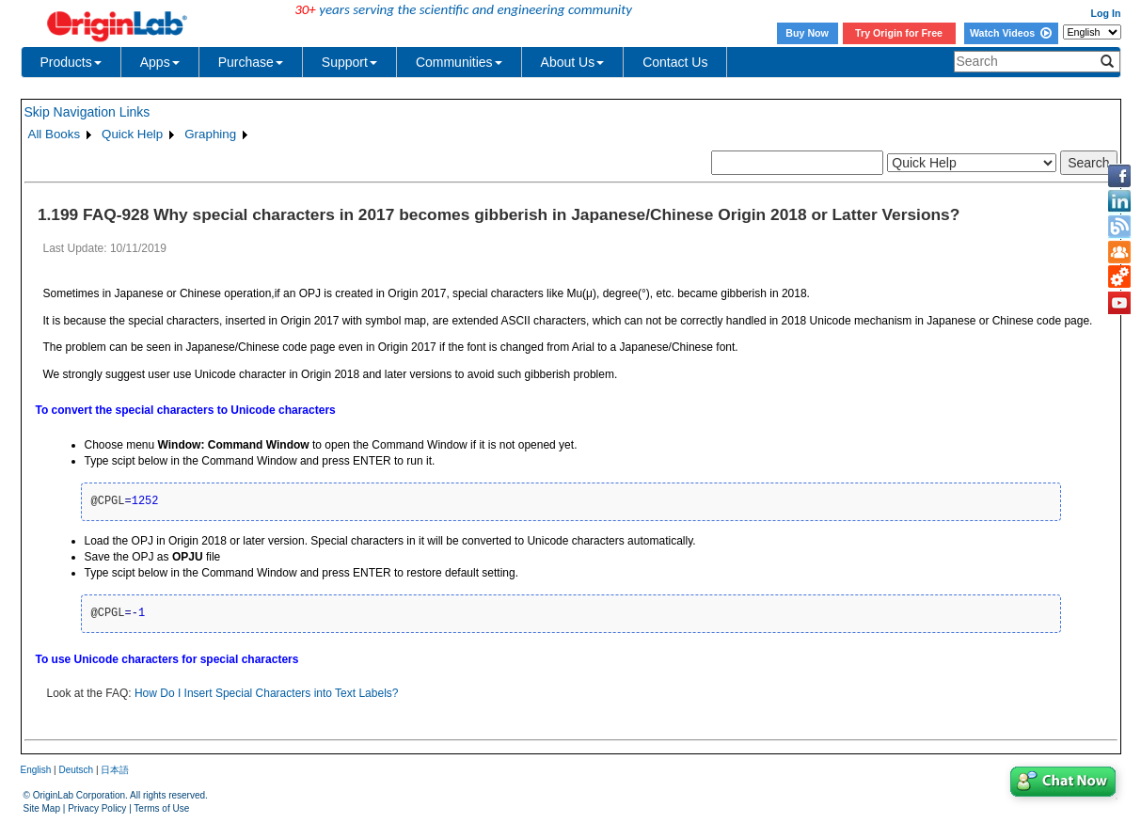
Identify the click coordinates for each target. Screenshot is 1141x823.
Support (349, 62)
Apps (160, 62)
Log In (1106, 13)
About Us (573, 62)
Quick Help (132, 134)
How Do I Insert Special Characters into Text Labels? (267, 693)
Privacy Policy (97, 808)
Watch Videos (1011, 33)
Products (71, 62)
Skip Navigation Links (87, 111)
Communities (459, 62)
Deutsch (75, 770)
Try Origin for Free (899, 33)
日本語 (115, 770)
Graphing (210, 134)
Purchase (250, 62)
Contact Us (674, 62)
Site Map (42, 808)
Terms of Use (161, 808)
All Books (54, 134)
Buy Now (807, 33)
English (36, 770)
